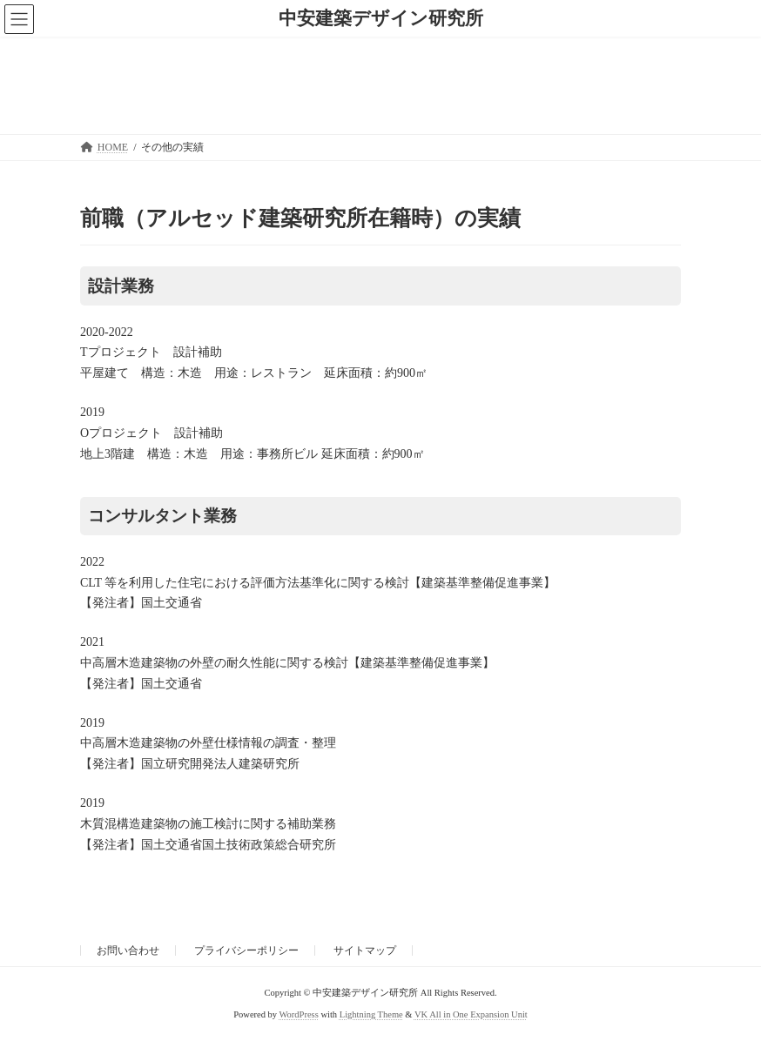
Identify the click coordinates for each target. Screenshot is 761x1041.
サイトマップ (364, 950)
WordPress (299, 1014)
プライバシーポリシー (246, 950)
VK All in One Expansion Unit (471, 1014)
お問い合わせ (128, 950)
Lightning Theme (371, 1014)
